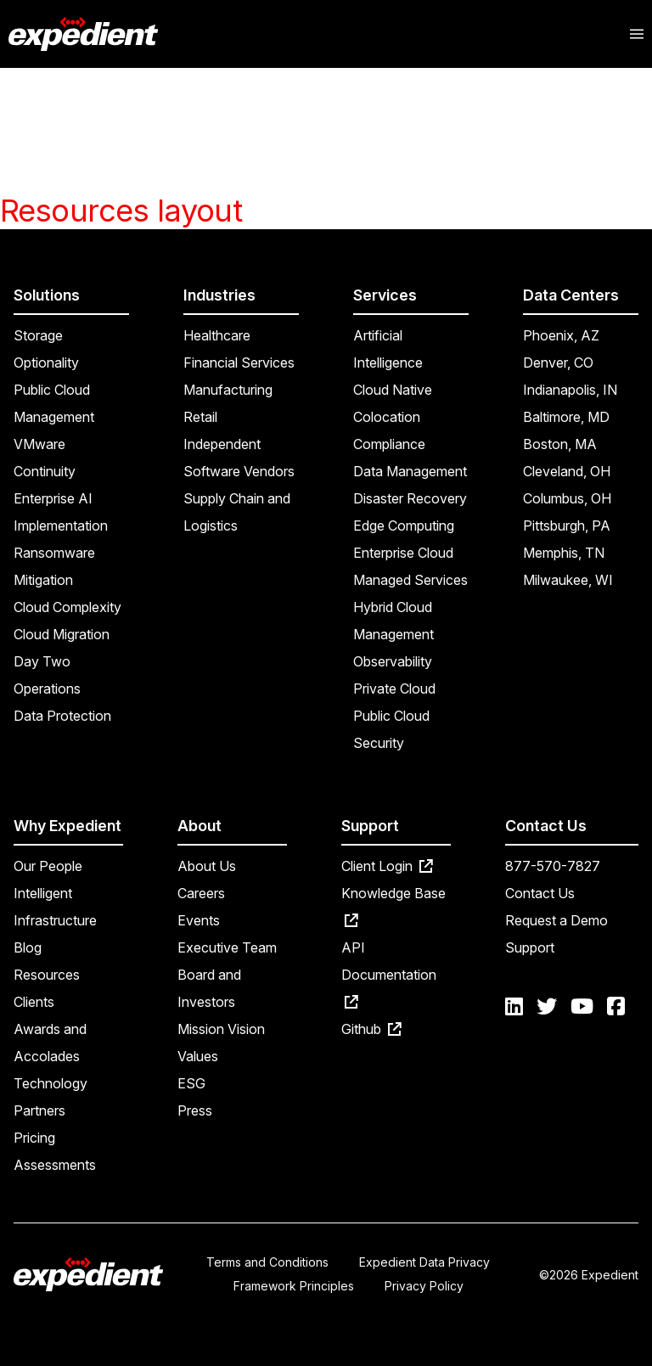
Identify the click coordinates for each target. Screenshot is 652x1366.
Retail (200, 416)
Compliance (389, 444)
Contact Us (540, 893)
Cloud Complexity (67, 607)
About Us (206, 865)
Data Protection (62, 715)
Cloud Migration (62, 634)
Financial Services (239, 362)
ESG (191, 1083)
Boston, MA (560, 444)
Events (198, 920)
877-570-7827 (552, 865)
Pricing (34, 1137)
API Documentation (388, 974)
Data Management (410, 471)
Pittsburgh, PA (566, 525)
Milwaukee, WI (568, 579)
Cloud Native (392, 389)
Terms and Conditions (267, 1262)
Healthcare (216, 335)
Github (371, 1028)
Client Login (387, 865)
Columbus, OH (567, 498)
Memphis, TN (563, 552)
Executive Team (227, 947)
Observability (392, 661)
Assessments (55, 1164)
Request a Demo (556, 920)
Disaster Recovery (410, 498)
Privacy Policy (424, 1286)
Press (194, 1110)
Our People (48, 865)
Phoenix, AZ (561, 335)
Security (378, 742)
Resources (47, 974)
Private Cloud (394, 688)
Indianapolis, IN (570, 389)
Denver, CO (558, 362)
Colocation (386, 416)
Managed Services (410, 579)
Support (529, 947)
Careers (201, 893)
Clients (34, 1001)
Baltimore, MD (566, 416)
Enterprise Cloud (403, 552)
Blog (28, 947)
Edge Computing (403, 525)
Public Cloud (391, 715)
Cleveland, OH (566, 471)
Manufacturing (228, 389)
